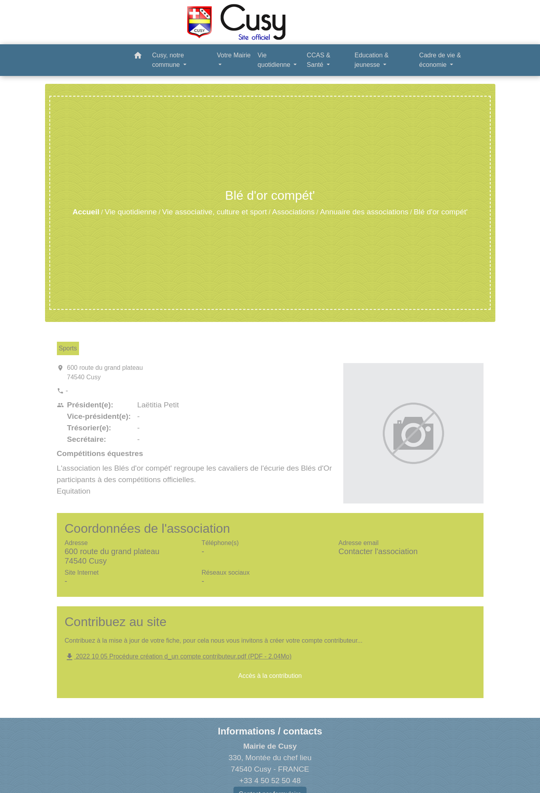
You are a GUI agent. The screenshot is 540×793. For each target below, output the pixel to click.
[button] (138, 56)
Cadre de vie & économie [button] (440, 60)
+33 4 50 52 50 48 (270, 780)
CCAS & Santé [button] (319, 60)
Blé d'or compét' (440, 212)
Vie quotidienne (131, 212)
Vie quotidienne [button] (275, 60)
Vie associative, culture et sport (214, 212)
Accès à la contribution (270, 675)
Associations (293, 212)
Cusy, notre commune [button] (168, 60)
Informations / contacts (270, 731)
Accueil (85, 212)
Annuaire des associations (364, 212)
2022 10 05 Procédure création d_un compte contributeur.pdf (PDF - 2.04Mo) (178, 656)
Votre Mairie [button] (233, 55)
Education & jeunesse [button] (371, 60)
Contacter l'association (378, 551)
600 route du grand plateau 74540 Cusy (105, 372)
